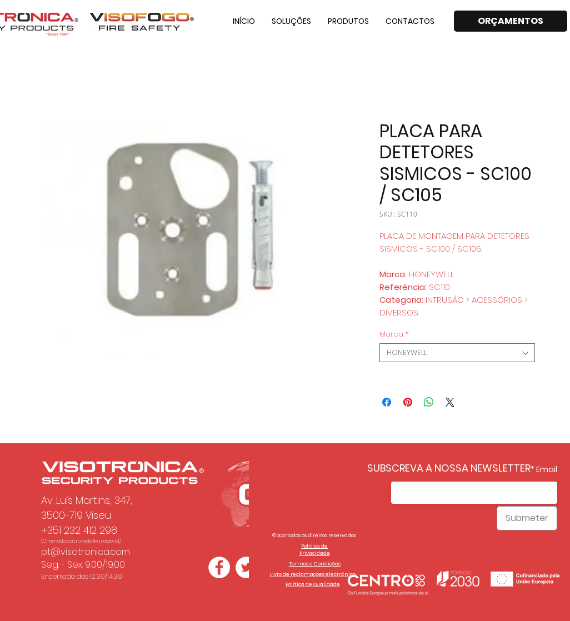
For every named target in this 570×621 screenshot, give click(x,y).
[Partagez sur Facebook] (386, 402)
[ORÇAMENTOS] (510, 21)
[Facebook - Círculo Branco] (219, 567)
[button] (291, 21)
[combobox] (457, 352)
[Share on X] (450, 402)
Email (546, 469)
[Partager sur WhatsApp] (429, 402)
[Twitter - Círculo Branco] (246, 567)
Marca (394, 334)
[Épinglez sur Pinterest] (407, 402)
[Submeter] (527, 518)
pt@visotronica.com (85, 551)
